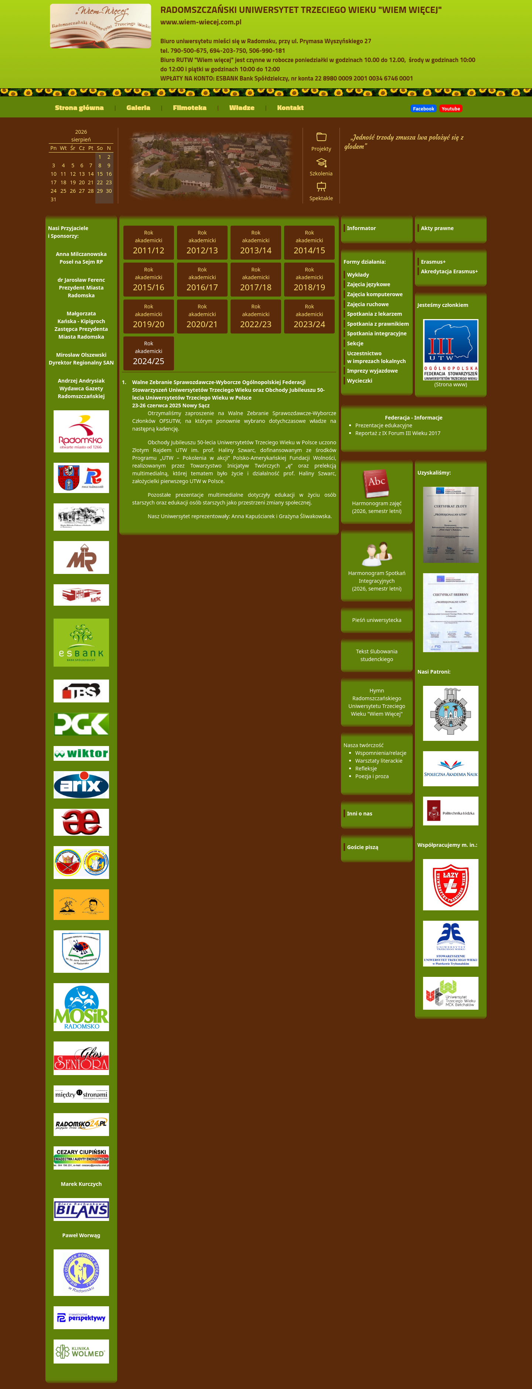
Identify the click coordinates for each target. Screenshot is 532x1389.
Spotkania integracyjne (377, 333)
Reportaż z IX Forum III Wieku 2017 (398, 433)
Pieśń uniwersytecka (376, 619)
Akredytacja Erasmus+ (449, 271)
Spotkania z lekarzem (374, 313)
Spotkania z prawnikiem (378, 323)
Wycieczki (359, 380)
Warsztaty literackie (379, 760)
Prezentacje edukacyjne (383, 425)
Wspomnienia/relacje (380, 752)
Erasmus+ (433, 261)
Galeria (138, 107)
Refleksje (366, 768)
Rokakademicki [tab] (148, 242)
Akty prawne (437, 228)
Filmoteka (190, 107)
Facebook (423, 108)
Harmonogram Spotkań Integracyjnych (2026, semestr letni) (376, 571)
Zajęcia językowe (368, 284)
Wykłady (358, 274)
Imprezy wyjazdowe (372, 370)
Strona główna (79, 107)
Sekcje (355, 343)
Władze (242, 107)
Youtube (451, 108)
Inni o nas (359, 813)
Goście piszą (362, 847)
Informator (361, 228)
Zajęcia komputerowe (375, 294)
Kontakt (290, 107)
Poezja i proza (372, 776)
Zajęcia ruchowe (368, 304)
